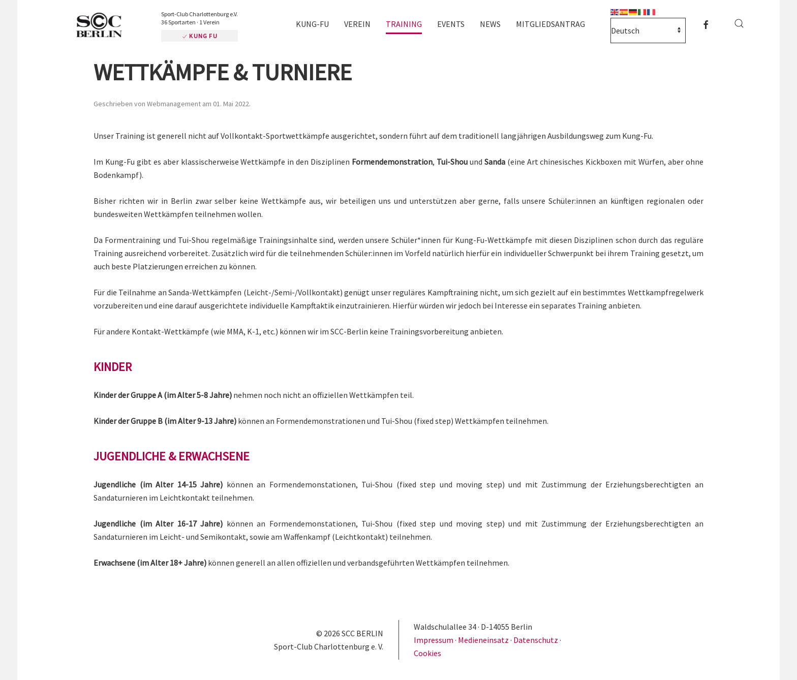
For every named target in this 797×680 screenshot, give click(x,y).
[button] (739, 23)
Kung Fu (199, 36)
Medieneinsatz (483, 640)
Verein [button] (357, 24)
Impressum (434, 640)
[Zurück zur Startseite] (104, 25)
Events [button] (451, 24)
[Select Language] (648, 30)
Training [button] (404, 24)
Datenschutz (535, 640)
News (490, 24)
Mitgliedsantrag (550, 24)
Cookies (427, 653)
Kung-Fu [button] (312, 24)
